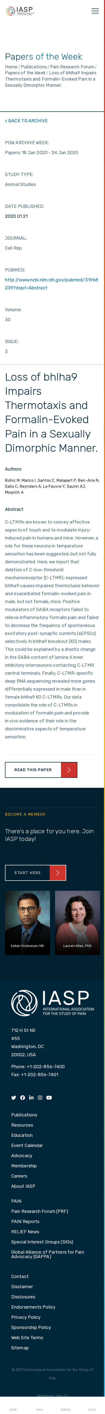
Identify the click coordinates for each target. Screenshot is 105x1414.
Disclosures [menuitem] (23, 1297)
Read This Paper (33, 770)
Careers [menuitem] (19, 1176)
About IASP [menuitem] (23, 1186)
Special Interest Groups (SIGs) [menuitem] (42, 1242)
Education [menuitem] (22, 1135)
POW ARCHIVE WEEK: (27, 142)
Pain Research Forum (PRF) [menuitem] (39, 1211)
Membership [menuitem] (24, 1166)
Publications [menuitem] (24, 1115)
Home (13, 1405)
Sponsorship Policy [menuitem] (31, 1327)
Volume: (13, 309)
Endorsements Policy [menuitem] (33, 1307)
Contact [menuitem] (20, 1276)
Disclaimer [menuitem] (22, 1286)
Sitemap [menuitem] (20, 1348)
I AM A (39, 1405)
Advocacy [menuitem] (21, 1155)
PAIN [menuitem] (16, 1201)
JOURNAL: (16, 238)
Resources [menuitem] (22, 1125)
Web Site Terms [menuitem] (27, 1337)
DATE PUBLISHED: (24, 206)
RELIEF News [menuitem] (25, 1232)
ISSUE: (12, 341)
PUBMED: (15, 270)
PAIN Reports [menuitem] (25, 1221)
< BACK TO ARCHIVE (26, 121)
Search (66, 1405)
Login (92, 1405)
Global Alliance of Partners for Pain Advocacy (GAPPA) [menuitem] (47, 1254)
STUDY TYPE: (19, 174)
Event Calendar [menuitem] (27, 1145)
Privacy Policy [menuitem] (26, 1317)
